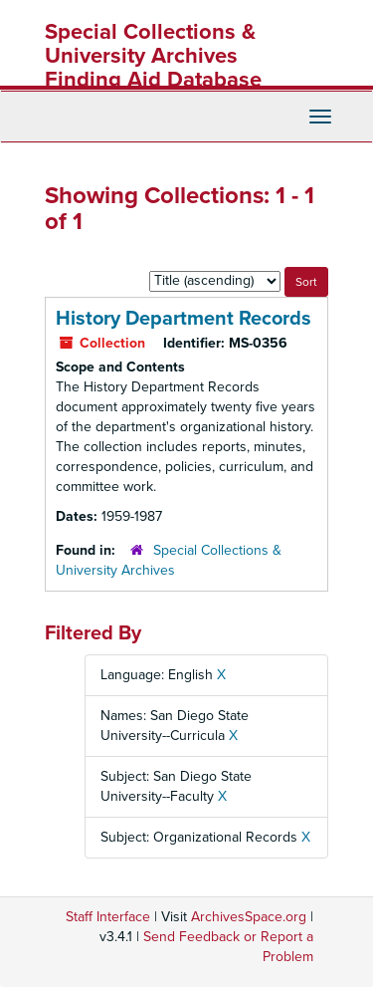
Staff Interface (108, 916)
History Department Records (183, 319)
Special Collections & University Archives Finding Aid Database (153, 56)
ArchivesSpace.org (248, 916)
